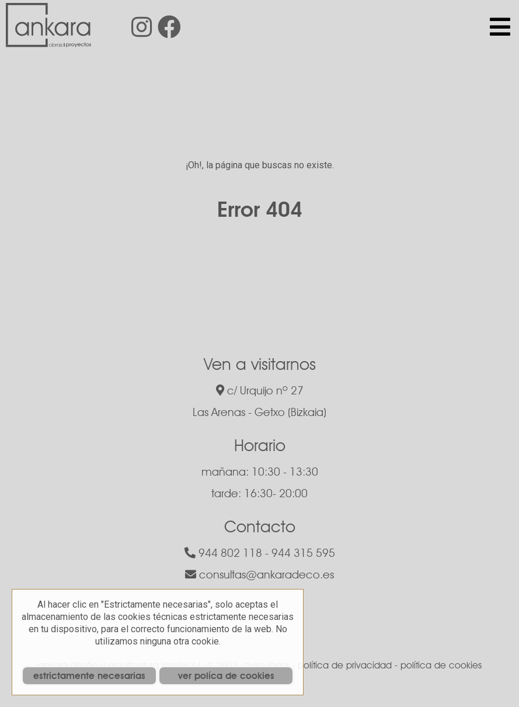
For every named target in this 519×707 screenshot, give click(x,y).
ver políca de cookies (226, 675)
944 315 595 (303, 552)
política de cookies (441, 665)
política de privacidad (345, 665)
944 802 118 (223, 552)
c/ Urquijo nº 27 (260, 390)
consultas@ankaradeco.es (259, 574)
